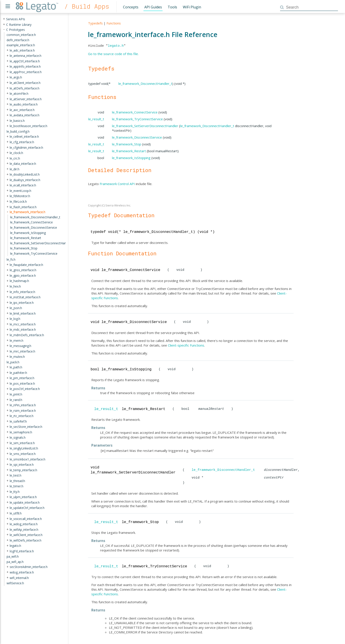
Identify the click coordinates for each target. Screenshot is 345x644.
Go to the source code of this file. (113, 54)
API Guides (153, 7)
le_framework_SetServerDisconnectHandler (145, 126)
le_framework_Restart (129, 151)
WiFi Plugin (192, 7)
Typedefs (95, 23)
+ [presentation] (4, 19)
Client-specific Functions (186, 345)
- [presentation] (4, 29)
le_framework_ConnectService (135, 112)
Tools (172, 7)
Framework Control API (117, 184)
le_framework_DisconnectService (137, 137)
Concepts (130, 7)
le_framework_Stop (126, 144)
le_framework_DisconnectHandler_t (145, 83)
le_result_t (96, 119)
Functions (113, 23)
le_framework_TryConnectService (137, 119)
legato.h (116, 46)
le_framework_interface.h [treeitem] (27, 212)
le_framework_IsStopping (131, 158)
